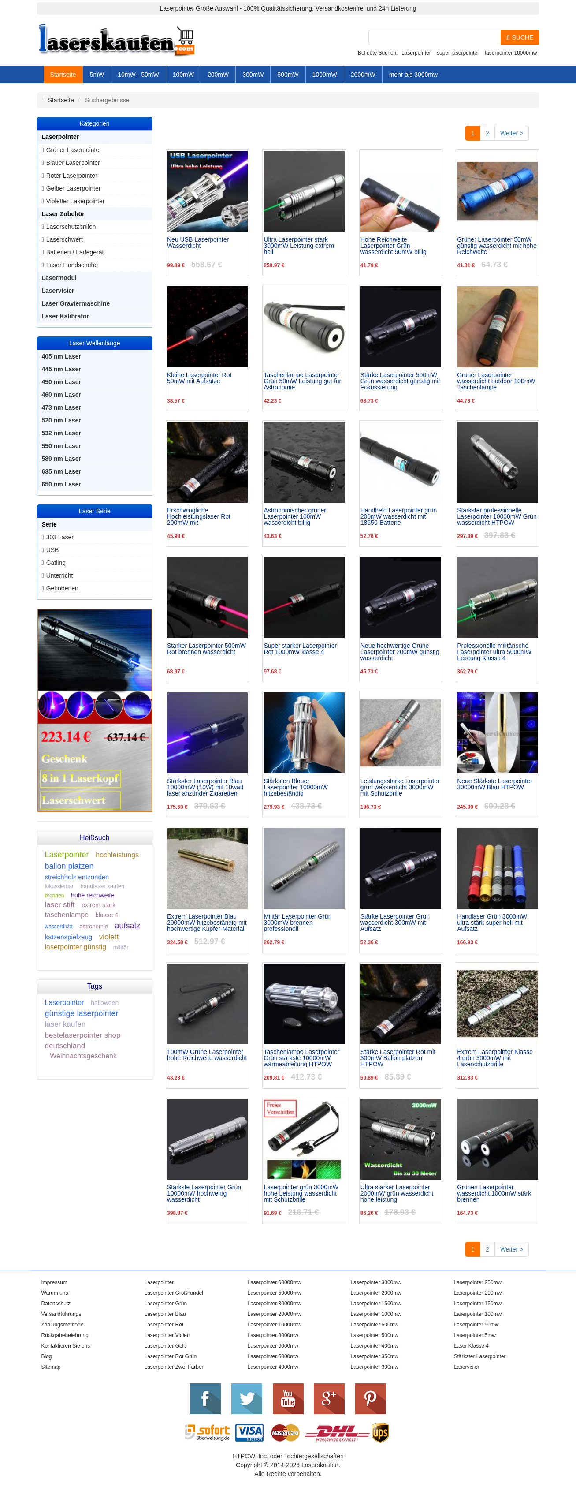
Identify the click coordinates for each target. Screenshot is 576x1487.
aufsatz (128, 925)
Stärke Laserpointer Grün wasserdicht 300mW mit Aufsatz (395, 922)
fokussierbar (59, 886)
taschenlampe (67, 915)
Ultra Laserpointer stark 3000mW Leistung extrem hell (299, 245)
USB (52, 549)
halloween (105, 1002)
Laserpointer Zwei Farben (175, 1367)
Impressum (54, 1282)
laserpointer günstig (76, 947)
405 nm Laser (62, 356)
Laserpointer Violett (167, 1335)
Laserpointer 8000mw (273, 1335)
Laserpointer (416, 53)
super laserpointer (458, 53)
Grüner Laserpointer (73, 149)
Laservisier (58, 290)
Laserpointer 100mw (478, 1314)
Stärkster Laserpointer (480, 1356)
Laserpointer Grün (166, 1303)
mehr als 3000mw (413, 74)
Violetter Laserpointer (75, 201)
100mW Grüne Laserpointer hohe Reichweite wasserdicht (207, 1055)
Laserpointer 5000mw (273, 1356)
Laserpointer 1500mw (376, 1303)
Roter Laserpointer (71, 175)
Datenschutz (56, 1303)
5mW (97, 74)
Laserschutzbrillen (71, 226)
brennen (54, 896)
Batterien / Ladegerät (75, 252)
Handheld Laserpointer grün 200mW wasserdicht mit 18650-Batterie (398, 516)
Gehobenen (62, 588)
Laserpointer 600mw (375, 1325)
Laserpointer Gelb (165, 1346)
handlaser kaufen (103, 886)
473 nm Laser (62, 407)
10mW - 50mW (138, 74)
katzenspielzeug (69, 937)
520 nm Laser (62, 420)
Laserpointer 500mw (375, 1335)
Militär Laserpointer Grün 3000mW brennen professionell (297, 922)
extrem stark (98, 904)
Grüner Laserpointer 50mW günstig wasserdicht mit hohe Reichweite (497, 245)
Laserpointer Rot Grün (171, 1356)
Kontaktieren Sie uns (65, 1346)
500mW (287, 74)
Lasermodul (59, 277)
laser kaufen (65, 1024)
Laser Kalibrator (65, 316)
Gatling (56, 562)
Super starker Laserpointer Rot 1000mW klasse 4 (300, 649)
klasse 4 (107, 915)
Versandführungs (61, 1314)
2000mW (363, 74)
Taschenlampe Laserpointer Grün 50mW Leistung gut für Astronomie (302, 381)
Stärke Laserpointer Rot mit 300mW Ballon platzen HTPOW (397, 1058)
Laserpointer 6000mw (273, 1346)
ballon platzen (69, 866)
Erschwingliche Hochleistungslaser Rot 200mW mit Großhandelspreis (198, 516)
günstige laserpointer (82, 1013)
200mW (218, 74)
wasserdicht (59, 926)
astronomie (94, 926)
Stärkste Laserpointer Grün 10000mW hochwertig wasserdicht (204, 1193)
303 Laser (60, 537)
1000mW (324, 74)
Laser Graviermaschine (76, 303)
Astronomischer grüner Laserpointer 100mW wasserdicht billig (295, 516)
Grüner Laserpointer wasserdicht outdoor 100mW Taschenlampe (496, 381)
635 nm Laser (62, 471)
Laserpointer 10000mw (274, 1325)
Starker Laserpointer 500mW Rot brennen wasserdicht (206, 649)
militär (121, 947)
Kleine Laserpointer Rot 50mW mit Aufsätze (199, 378)
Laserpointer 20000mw (274, 1314)
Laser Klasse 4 (471, 1346)
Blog (46, 1356)
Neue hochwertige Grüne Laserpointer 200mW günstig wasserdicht (399, 652)
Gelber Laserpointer (73, 188)
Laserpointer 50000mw (274, 1293)
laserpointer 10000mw (511, 53)
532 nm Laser (62, 433)
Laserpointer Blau (165, 1314)
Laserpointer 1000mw (376, 1314)
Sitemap (51, 1367)
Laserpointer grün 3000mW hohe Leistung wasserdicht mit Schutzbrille (301, 1193)
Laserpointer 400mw (375, 1346)
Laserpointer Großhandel (174, 1293)
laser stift (60, 904)
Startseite (63, 74)
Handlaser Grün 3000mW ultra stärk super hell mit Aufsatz (492, 922)
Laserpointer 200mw (478, 1293)
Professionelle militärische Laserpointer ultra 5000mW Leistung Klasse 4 (494, 652)
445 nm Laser (62, 369)
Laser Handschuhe (72, 265)
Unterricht (59, 575)
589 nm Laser (62, 458)
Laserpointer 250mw (478, 1282)
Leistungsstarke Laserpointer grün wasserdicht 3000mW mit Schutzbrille (400, 787)
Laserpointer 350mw (375, 1356)
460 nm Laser (62, 394)
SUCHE (520, 37)
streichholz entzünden (77, 877)
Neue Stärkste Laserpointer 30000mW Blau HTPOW (494, 784)
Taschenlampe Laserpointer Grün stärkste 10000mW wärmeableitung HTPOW (301, 1058)
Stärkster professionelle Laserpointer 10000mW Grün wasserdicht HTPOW (497, 516)
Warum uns (54, 1293)
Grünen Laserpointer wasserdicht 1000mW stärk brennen (494, 1193)
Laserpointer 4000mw (273, 1367)
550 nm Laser (62, 445)
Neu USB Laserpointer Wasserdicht (198, 242)
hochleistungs (117, 855)
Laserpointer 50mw (476, 1325)
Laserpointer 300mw (375, 1367)
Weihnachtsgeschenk (83, 1056)
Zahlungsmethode (62, 1325)
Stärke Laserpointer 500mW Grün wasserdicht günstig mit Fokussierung (400, 381)
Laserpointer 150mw (478, 1303)
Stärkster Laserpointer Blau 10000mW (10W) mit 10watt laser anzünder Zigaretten (205, 787)
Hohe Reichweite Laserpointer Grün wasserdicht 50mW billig (393, 245)
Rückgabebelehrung (65, 1335)
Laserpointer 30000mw (274, 1303)
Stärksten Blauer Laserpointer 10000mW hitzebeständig (296, 787)
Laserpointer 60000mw (274, 1282)
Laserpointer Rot (164, 1325)
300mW (253, 74)
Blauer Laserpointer (73, 162)
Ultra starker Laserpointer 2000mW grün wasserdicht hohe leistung (397, 1193)
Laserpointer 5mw (475, 1335)
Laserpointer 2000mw (376, 1293)
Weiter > (511, 133)
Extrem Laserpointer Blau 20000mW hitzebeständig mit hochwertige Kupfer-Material (207, 922)
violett (109, 937)
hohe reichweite (92, 895)
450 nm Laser (62, 381)
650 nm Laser (62, 484)
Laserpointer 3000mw (376, 1282)
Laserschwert (64, 239)
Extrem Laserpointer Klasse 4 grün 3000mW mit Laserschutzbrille (495, 1058)
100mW (183, 74)
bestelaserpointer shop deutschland (83, 1040)
